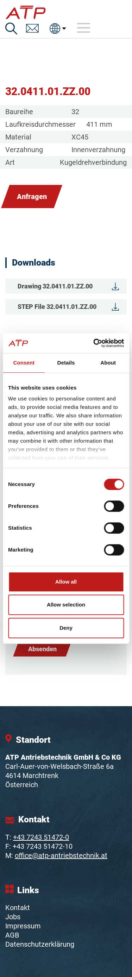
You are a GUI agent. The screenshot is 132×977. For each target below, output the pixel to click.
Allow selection (66, 605)
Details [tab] (66, 363)
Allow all (66, 582)
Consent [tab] (23, 363)
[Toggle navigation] (83, 28)
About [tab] (108, 363)
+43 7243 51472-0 (41, 837)
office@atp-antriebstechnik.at (61, 855)
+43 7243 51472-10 (43, 846)
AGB (12, 935)
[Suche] (11, 29)
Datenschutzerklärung (39, 944)
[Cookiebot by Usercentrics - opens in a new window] (94, 343)
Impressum (23, 926)
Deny (66, 628)
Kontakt (17, 907)
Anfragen (32, 196)
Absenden (42, 649)
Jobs (12, 917)
